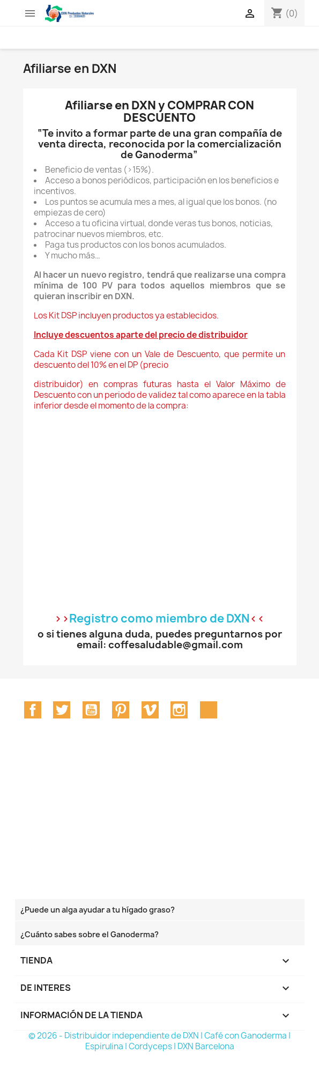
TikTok (208, 709)
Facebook (32, 709)
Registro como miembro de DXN (159, 618)
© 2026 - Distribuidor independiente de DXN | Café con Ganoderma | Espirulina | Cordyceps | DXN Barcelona (159, 1041)
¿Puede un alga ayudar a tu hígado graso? (97, 910)
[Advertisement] (143, 825)
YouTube (91, 709)
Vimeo (150, 709)
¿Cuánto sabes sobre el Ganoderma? (89, 934)
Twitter (61, 709)
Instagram (179, 709)
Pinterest (120, 709)
